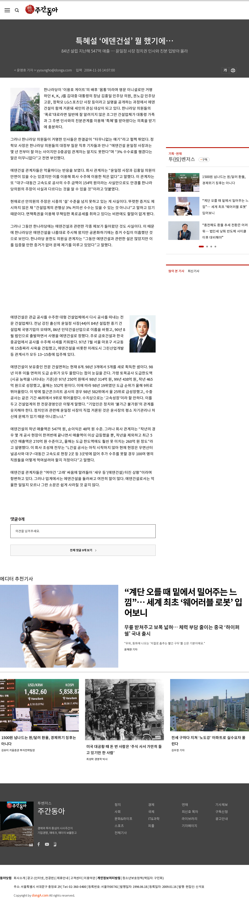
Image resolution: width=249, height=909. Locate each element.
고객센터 (76, 878)
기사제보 (221, 805)
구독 (205, 159)
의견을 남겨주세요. (27, 531)
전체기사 (121, 833)
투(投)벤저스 (181, 159)
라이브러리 (189, 819)
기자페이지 (189, 826)
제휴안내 (62, 878)
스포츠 (119, 826)
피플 (151, 826)
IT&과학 (154, 819)
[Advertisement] (72, 280)
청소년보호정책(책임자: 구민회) (143, 878)
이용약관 (89, 878)
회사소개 (19, 878)
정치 (118, 805)
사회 (118, 812)
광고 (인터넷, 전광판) (41, 878)
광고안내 (221, 819)
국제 (151, 812)
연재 (185, 805)
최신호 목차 (190, 812)
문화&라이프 (123, 819)
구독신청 (221, 812)
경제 (151, 805)
